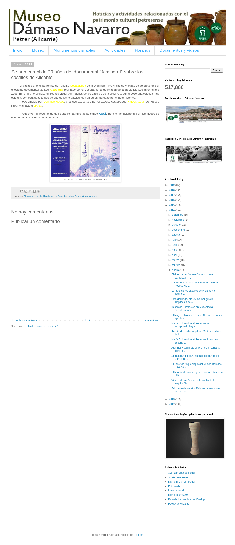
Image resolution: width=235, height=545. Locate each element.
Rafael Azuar (74, 196)
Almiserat (28, 196)
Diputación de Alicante (54, 196)
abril (175, 255)
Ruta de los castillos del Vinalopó (187, 499)
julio (174, 239)
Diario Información (178, 494)
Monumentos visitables (74, 50)
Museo (38, 50)
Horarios (142, 50)
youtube (93, 196)
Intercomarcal (176, 490)
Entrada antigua (149, 320)
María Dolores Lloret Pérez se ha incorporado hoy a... (190, 325)
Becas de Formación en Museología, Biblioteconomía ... (192, 308)
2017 (172, 195)
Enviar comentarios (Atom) (43, 326)
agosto (176, 234)
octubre (176, 224)
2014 (172, 210)
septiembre (179, 229)
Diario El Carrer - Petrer (181, 481)
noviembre (178, 219)
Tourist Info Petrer (178, 477)
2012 (172, 404)
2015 (172, 205)
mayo (175, 249)
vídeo (85, 196)
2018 (172, 190)
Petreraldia (174, 486)
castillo (38, 196)
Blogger (138, 534)
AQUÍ (102, 113)
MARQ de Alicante (178, 503)
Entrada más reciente (24, 320)
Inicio (17, 50)
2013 (172, 399)
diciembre (178, 214)
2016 (172, 200)
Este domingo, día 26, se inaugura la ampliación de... (192, 300)
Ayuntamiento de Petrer (181, 472)
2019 (172, 185)
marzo (176, 260)
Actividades (115, 50)
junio (175, 244)
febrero (176, 264)
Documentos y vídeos (179, 50)
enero (175, 270)
